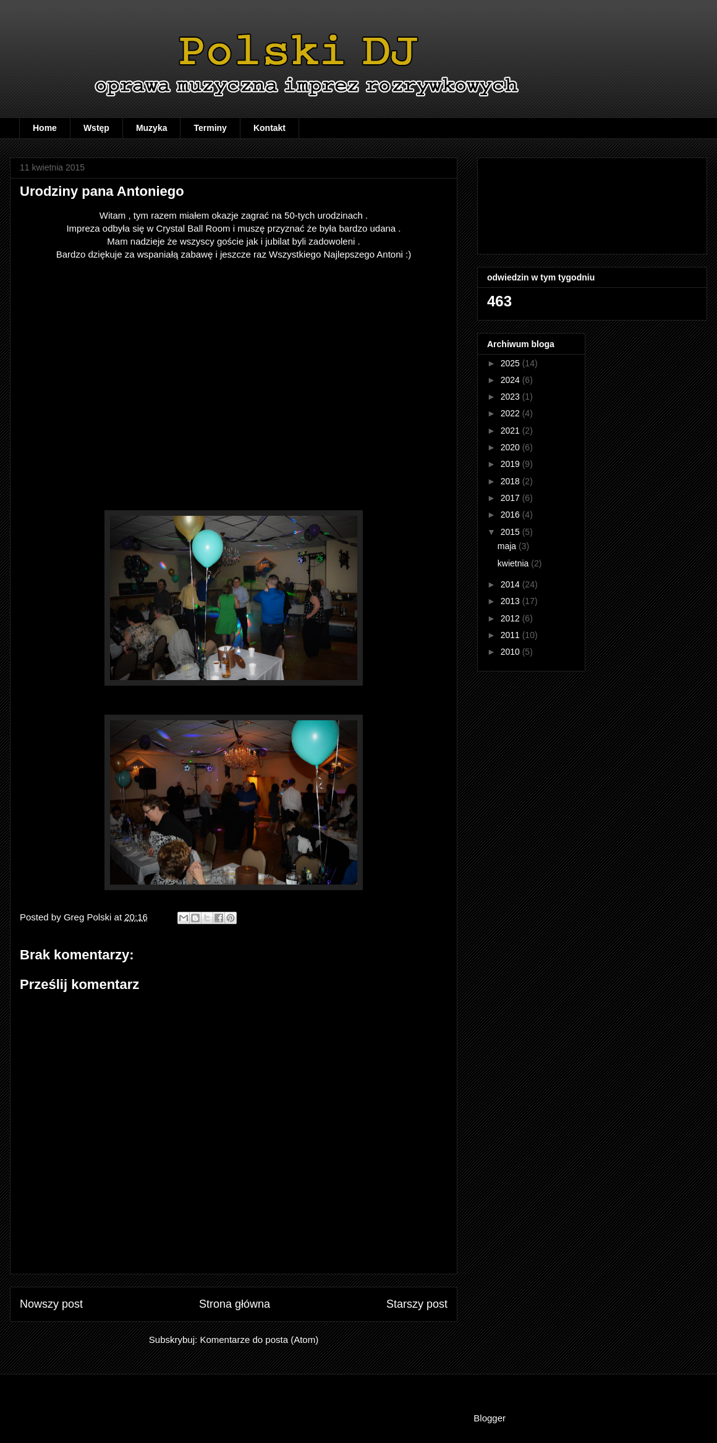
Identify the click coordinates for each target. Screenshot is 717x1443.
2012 (511, 618)
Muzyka (152, 128)
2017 (511, 498)
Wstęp (96, 128)
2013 (511, 601)
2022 (511, 413)
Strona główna (234, 1304)
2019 (511, 464)
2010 (511, 652)
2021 (511, 430)
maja (508, 546)
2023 (511, 397)
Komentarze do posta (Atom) (259, 1339)
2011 (511, 635)
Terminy (209, 128)
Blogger (489, 1418)
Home (45, 128)
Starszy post (417, 1304)
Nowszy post (51, 1304)
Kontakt (269, 128)
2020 (511, 447)
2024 (511, 380)
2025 (511, 363)
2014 (511, 584)
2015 (511, 532)
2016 (511, 515)
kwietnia (514, 563)
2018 (511, 481)
